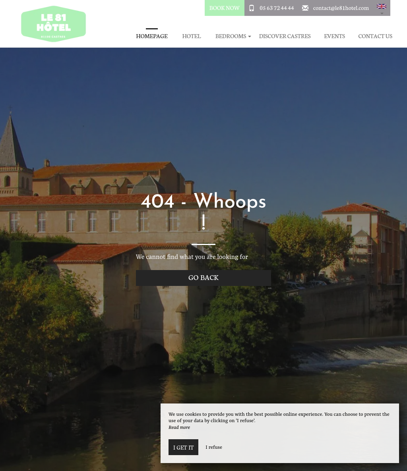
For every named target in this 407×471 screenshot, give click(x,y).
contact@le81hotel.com (341, 8)
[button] (381, 8)
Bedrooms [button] (233, 36)
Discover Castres (285, 36)
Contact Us (375, 36)
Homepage (151, 36)
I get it (183, 447)
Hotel (191, 36)
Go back (203, 277)
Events (334, 36)
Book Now (224, 8)
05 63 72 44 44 (277, 8)
